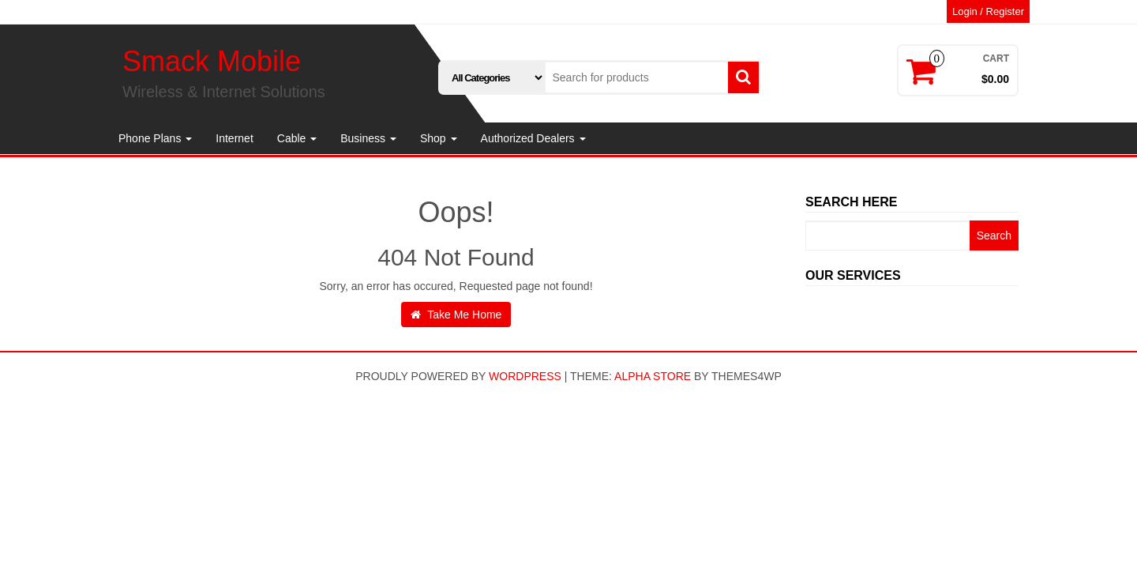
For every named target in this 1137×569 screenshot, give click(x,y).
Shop (438, 138)
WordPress (525, 376)
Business (368, 138)
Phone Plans (155, 138)
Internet (234, 138)
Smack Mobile (211, 61)
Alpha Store (652, 376)
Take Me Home (456, 314)
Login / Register (988, 11)
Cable (297, 138)
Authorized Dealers (533, 138)
